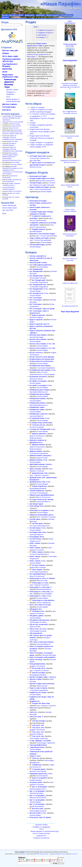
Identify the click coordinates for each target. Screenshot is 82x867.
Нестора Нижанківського (40, 526)
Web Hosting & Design (42, 854)
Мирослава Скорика (37, 567)
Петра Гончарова (37, 427)
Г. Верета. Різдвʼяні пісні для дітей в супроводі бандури (41, 110)
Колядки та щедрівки (41, 827)
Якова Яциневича (44, 589)
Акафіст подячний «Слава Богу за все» (11, 184)
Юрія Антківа (42, 458)
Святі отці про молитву (16, 122)
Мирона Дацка (36, 438)
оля (3, 116)
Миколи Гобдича (36, 317)
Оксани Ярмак (46, 191)
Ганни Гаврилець (44, 602)
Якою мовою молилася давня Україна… (70, 137)
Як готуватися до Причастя (70, 306)
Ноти (35, 833)
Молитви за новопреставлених (9, 144)
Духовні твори (41, 825)
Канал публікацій (9, 205)
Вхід (4, 213)
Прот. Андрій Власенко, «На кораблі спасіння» (70, 112)
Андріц (4, 122)
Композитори (32, 54)
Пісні (41, 829)
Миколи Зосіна (35, 167)
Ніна (3, 187)
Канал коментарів (9, 208)
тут (43, 95)
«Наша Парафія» (60, 3)
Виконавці (31, 56)
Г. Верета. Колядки (37, 107)
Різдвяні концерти (45, 30)
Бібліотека (40, 15)
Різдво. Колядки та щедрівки (41, 142)
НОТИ (20, 15)
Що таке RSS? (7, 210)
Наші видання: (70, 60)
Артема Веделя (36, 231)
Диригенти (43, 54)
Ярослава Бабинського (39, 392)
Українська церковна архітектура (11, 60)
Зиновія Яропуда (36, 337)
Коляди (32, 123)
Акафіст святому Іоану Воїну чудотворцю (12, 180)
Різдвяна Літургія (45, 32)
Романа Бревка (36, 780)
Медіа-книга (29, 15)
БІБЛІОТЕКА (7, 69)
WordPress (23, 854)
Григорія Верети (36, 416)
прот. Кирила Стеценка (41, 470)
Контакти (5, 17)
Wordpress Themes (60, 854)
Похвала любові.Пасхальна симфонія (70, 210)
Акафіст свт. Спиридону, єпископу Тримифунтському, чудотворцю (12, 118)
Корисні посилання (41, 838)
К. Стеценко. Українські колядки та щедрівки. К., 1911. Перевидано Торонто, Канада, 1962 (42, 117)
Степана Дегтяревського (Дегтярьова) (40, 159)
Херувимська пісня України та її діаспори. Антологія (70, 161)
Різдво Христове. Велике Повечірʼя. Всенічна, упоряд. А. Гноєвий (42, 138)
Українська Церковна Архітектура (69, 45)
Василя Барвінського (38, 789)
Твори (7, 87)
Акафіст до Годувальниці (69, 283)
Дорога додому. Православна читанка (70, 186)
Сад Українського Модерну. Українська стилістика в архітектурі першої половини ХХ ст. (70, 86)
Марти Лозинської (37, 436)
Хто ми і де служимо (15, 164)
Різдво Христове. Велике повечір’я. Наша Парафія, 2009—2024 (43, 131)
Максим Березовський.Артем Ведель (70, 235)
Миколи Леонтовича (38, 771)
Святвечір (42, 35)
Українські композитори (10, 176)
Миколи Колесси (36, 379)
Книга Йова (15, 162)
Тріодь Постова (16, 126)
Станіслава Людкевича (39, 282)
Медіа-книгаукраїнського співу (10, 76)
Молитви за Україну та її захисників (70, 259)
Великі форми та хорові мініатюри (45, 831)
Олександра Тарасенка (39, 738)
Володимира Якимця (38, 488)
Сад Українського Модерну (9, 65)
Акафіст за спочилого (15, 191)
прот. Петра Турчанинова (40, 189)
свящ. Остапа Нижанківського (38, 373)
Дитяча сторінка (53, 15)
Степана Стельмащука (39, 493)
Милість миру (15, 124)
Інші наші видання (70, 311)
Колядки (41, 37)
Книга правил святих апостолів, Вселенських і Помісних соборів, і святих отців (12, 132)
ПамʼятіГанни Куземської (69, 22)
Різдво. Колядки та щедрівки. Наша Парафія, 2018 (41, 145)
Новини (5, 53)
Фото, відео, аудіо (10, 56)
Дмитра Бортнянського (45, 180)
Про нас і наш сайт (9, 15)
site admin (74, 854)
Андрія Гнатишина (37, 666)
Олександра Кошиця (38, 278)
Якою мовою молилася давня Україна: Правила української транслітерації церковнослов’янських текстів (11, 156)
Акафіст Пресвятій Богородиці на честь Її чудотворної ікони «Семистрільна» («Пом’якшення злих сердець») (12, 170)
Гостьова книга (66, 15)
